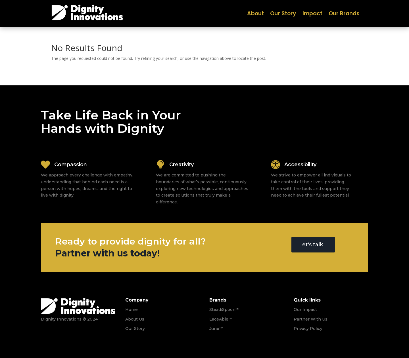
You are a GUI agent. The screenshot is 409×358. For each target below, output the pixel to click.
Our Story (283, 14)
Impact (312, 14)
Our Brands (344, 14)
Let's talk (311, 244)
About (255, 14)
